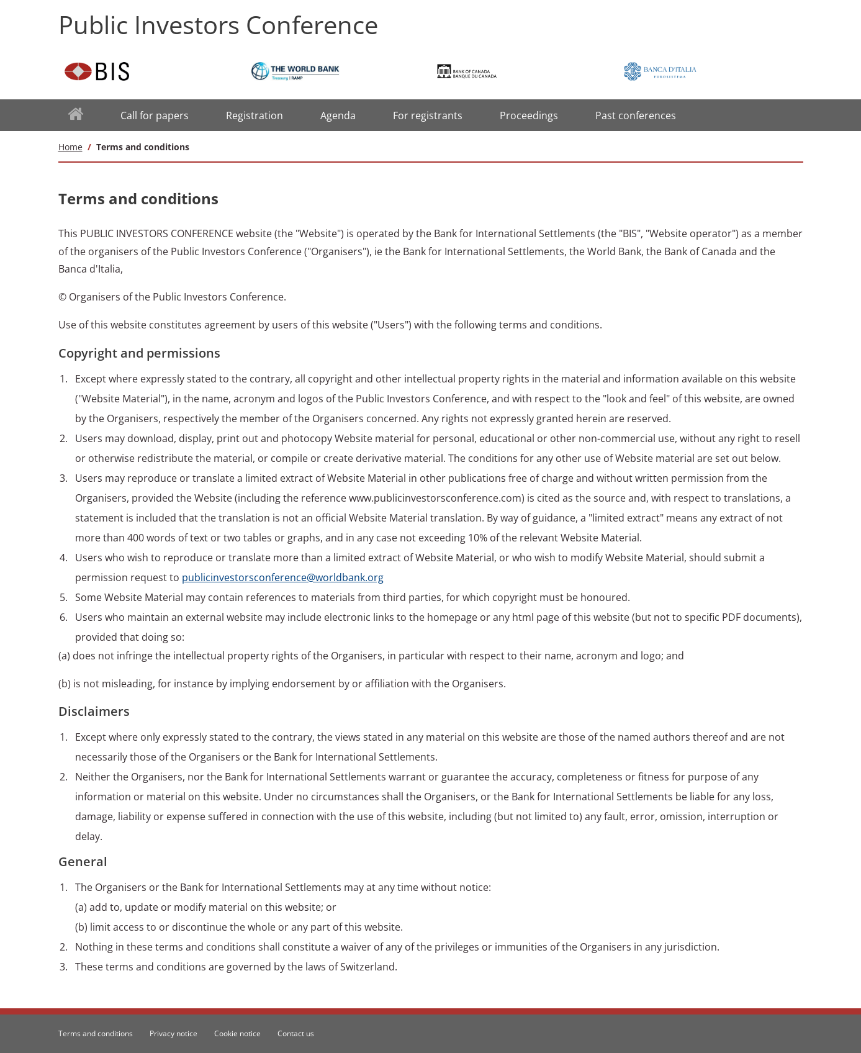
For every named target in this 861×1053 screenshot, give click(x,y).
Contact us (295, 1033)
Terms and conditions (95, 1033)
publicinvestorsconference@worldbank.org (283, 577)
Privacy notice (173, 1033)
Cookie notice (237, 1033)
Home (70, 147)
